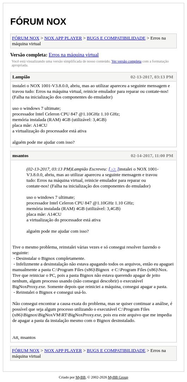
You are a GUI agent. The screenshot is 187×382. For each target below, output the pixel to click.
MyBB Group (118, 377)
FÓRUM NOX (38, 21)
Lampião (21, 76)
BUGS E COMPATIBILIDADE (116, 38)
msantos (20, 155)
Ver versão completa (126, 61)
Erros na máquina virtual (74, 55)
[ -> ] (113, 169)
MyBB (80, 377)
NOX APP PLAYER (63, 38)
